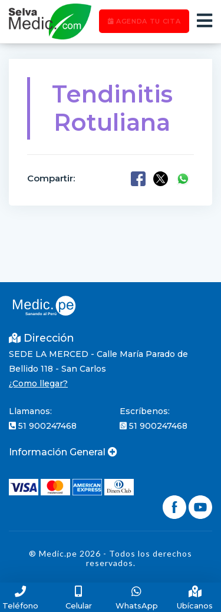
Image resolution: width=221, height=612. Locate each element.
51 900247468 (43, 426)
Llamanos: (30, 411)
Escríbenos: (145, 411)
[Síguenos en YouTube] (200, 506)
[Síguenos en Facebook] (176, 506)
